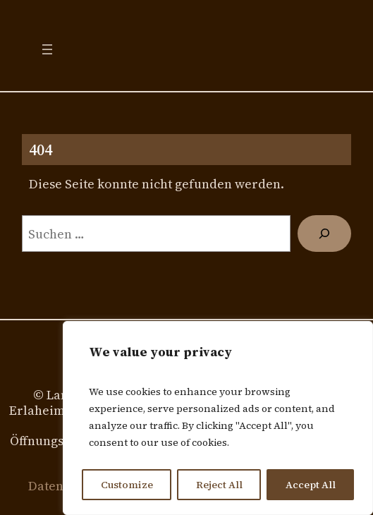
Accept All (311, 485)
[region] (218, 418)
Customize (127, 485)
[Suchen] (324, 233)
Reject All (219, 485)
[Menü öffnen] (47, 49)
